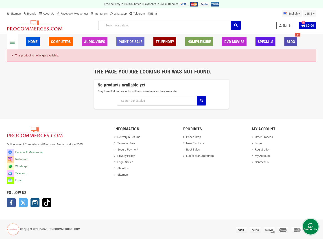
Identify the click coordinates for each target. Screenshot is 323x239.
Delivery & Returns (128, 137)
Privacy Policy (126, 155)
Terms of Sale (126, 143)
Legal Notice (125, 162)
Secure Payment (127, 149)
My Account (262, 155)
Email (154, 13)
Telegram (139, 13)
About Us (46, 13)
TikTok (46, 202)
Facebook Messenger (74, 13)
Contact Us (262, 162)
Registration (262, 149)
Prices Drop (193, 137)
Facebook (11, 202)
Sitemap (14, 13)
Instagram (100, 13)
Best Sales (193, 149)
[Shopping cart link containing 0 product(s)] (307, 25)
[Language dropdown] (291, 13)
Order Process (264, 137)
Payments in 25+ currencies (161, 4)
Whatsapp (120, 13)
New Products (195, 143)
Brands (30, 13)
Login (258, 143)
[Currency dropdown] (309, 13)
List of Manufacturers (200, 155)
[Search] (169, 25)
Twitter (23, 202)
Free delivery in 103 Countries (122, 4)
